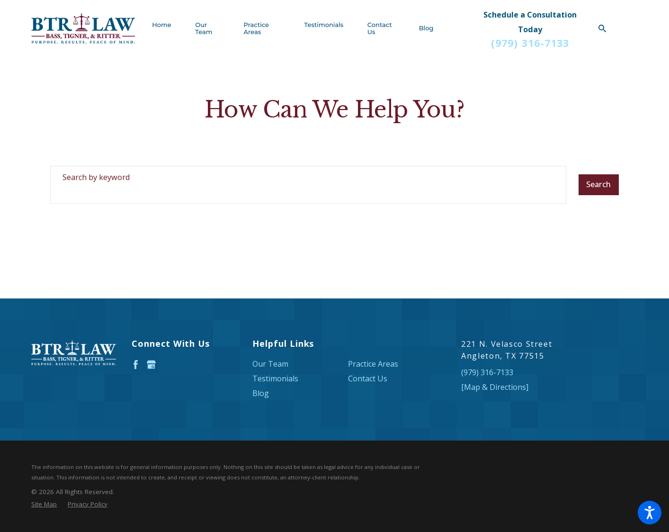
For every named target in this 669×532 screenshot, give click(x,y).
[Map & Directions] (494, 387)
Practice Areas (373, 364)
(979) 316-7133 (530, 43)
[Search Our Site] (602, 28)
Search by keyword (96, 177)
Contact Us (367, 378)
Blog (260, 393)
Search (598, 184)
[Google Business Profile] (151, 364)
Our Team (270, 364)
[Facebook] (135, 364)
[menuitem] (167, 28)
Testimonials (275, 378)
